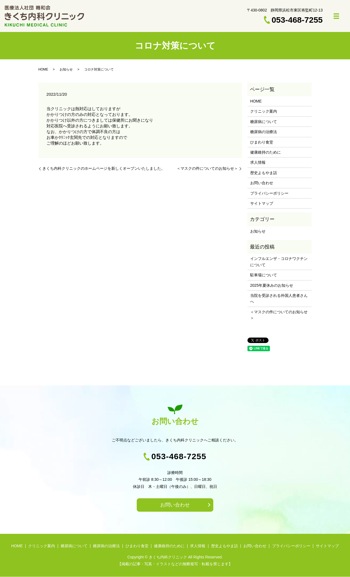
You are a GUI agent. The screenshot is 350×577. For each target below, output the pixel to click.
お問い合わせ (261, 183)
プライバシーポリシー (269, 193)
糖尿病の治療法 (263, 132)
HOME (43, 69)
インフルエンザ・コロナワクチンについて (279, 261)
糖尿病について (263, 121)
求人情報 (258, 162)
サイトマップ (261, 203)
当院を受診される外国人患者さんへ (279, 298)
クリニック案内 (263, 111)
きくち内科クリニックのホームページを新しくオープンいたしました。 (103, 168)
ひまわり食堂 (261, 142)
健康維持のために (265, 152)
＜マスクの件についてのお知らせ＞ (207, 168)
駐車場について (263, 275)
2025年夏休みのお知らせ (271, 285)
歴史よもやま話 (263, 173)
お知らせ (66, 69)
